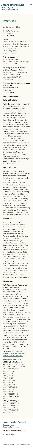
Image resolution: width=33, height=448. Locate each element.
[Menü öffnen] (31, 4)
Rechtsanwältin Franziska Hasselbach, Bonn (14, 354)
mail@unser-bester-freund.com (10, 52)
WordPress (27, 444)
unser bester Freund (12, 4)
